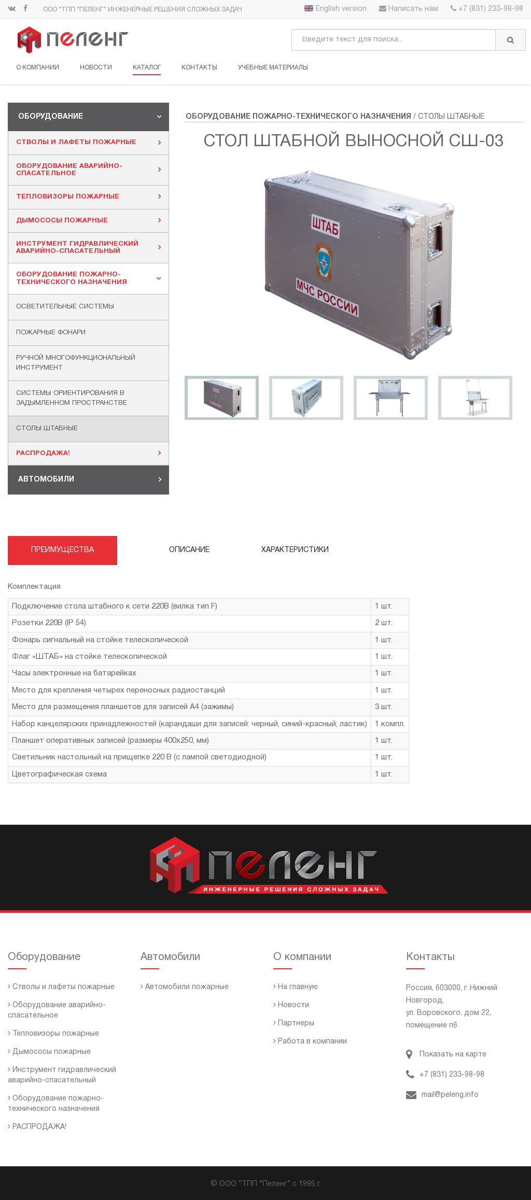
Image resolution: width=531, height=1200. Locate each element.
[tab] (88, 117)
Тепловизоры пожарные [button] (88, 196)
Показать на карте (446, 1054)
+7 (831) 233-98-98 (487, 9)
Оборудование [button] (89, 116)
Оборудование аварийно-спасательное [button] (88, 170)
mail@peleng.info (442, 1095)
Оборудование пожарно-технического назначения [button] (88, 278)
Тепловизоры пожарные (53, 1033)
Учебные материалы (273, 67)
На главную (295, 987)
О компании (37, 67)
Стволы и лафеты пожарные (61, 987)
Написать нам (408, 9)
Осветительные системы (65, 307)
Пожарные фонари (51, 333)
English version (335, 9)
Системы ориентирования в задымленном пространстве (71, 398)
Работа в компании (310, 1041)
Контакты (199, 67)
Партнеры (293, 1023)
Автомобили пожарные (185, 987)
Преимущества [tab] (62, 550)
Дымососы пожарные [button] (88, 220)
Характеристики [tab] (295, 550)
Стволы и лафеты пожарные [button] (88, 142)
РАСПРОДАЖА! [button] (88, 453)
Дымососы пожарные (49, 1052)
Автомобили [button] (89, 479)
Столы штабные (47, 429)
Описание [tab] (189, 550)
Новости (96, 67)
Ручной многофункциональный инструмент (75, 363)
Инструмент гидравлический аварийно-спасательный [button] (88, 248)
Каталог (147, 67)
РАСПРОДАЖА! (37, 1127)
